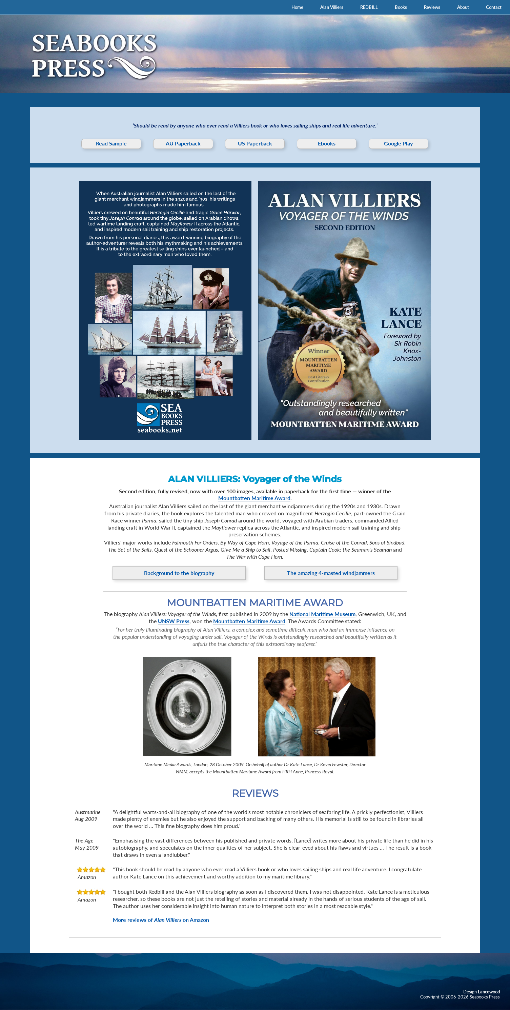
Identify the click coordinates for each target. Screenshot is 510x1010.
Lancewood (489, 991)
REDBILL (369, 7)
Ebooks (326, 143)
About (463, 7)
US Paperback (255, 143)
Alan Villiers (331, 7)
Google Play (398, 143)
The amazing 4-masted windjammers (331, 573)
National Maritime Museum (322, 614)
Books (401, 7)
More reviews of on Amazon (161, 919)
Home (297, 7)
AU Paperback (183, 143)
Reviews (432, 7)
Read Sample (111, 143)
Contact (494, 7)
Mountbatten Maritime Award (254, 498)
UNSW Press (173, 621)
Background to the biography (179, 573)
